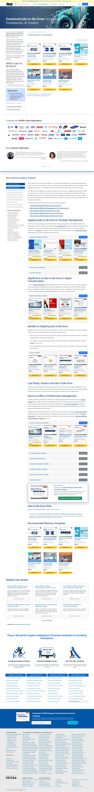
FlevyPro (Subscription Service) (12, 747)
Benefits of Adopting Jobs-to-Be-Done (15, 194)
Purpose (10, 237)
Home (7, 7)
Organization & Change (11, 740)
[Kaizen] (65, 244)
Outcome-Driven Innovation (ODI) (31, 55)
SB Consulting (31, 84)
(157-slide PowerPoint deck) (46, 213)
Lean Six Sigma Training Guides (61, 782)
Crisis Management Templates (28, 766)
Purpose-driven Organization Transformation (63, 368)
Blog (16, 766)
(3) (47, 34)
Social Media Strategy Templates (76, 698)
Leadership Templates (52, 690)
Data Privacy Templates (43, 739)
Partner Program (9, 763)
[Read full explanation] (57, 517)
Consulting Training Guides (44, 784)
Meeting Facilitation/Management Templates (63, 748)
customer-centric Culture (81, 411)
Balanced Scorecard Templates (33, 701)
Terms (10, 766)
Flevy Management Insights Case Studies (16, 207)
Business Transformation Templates (29, 750)
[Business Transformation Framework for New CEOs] (50, 430)
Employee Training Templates (54, 688)
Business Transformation (13, 212)
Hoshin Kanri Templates (43, 758)
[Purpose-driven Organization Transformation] (65, 360)
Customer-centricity (12, 222)
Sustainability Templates (76, 765)
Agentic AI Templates (26, 734)
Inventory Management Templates (45, 770)
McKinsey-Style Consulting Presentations (80, 779)
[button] (45, 166)
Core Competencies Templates (12, 696)
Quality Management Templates (33, 688)
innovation (38, 230)
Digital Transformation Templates (76, 683)
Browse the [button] (40, 4)
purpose (32, 343)
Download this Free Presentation (70, 498)
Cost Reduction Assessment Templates (30, 765)
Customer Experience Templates (76, 693)
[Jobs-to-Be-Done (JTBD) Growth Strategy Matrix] (49, 48)
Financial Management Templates (76, 690)
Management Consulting (27, 786)
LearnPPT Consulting (33, 59)
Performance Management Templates (14, 677)
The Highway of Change (65, 313)
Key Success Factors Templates (13, 701)
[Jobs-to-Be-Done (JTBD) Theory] (65, 48)
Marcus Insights (58, 786)
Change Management (12, 215)
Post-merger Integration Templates (34, 696)
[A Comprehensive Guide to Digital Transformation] (65, 303)
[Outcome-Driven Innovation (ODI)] (34, 48)
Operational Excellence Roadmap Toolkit (80, 251)
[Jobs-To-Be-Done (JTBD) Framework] (81, 48)
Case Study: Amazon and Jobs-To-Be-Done (16, 197)
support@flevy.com (14, 768)
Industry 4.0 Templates (43, 763)
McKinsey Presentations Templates (62, 747)
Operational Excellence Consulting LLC (53, 254)
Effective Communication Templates (55, 685)
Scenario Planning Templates (77, 747)
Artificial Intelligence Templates (75, 680)
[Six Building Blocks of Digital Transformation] (80, 303)
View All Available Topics (74, 701)
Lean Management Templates (33, 685)
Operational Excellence (13, 232)
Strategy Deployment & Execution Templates (80, 758)
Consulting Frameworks (11, 743)
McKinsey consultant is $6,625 (17, 94)
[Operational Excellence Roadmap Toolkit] (80, 244)
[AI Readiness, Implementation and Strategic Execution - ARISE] (50, 303)
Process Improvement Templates (61, 763)
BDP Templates (25, 740)
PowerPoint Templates (11, 745)
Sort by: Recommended (82, 40)
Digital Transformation (12, 225)
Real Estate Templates (59, 773)
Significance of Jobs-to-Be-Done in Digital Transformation (16, 192)
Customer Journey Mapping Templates (77, 696)
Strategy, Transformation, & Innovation (30, 7)
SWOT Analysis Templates (77, 744)
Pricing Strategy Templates (11, 685)
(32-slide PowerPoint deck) (49, 208)
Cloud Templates (25, 753)
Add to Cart (34, 64)
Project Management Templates (33, 683)
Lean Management (59, 781)
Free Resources (58, 779)
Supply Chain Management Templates (35, 680)
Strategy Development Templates (13, 688)
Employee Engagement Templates (55, 696)
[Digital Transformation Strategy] (35, 303)
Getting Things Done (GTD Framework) (64, 81)
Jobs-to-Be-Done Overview (13, 187)
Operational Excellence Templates (34, 677)
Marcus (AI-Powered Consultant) (12, 761)
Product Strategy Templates (60, 766)
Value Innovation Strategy (77, 786)
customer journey (62, 226)
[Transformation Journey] (80, 430)
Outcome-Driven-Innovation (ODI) (47, 81)
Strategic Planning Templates (12, 680)
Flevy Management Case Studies (21, 624)
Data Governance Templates (44, 737)
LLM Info (57, 784)
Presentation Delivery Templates (76, 677)
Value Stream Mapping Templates (78, 773)
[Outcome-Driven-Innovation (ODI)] (49, 74)
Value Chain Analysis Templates (78, 770)
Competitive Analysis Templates (28, 757)
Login (79, 4)
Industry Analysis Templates (44, 765)
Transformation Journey (80, 436)
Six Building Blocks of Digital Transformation (80, 310)
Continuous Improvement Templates (29, 758)
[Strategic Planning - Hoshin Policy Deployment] (50, 244)
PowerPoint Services (10, 752)
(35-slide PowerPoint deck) (45, 205)
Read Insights (83, 237)
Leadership (10, 230)
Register (85, 4)
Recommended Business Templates (14, 204)
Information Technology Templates (45, 766)
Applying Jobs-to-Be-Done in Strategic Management (16, 190)
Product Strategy (75, 781)
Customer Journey (12, 217)
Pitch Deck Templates (59, 755)
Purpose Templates (59, 770)
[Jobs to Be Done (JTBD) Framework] (34, 74)
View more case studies (47, 620)
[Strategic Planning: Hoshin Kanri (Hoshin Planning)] (35, 244)
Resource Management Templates (78, 736)
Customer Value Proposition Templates (30, 773)
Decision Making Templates (12, 698)
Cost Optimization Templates (28, 763)
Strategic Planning (17, 237)
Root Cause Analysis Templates (78, 740)
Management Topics (10, 760)
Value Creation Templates (77, 771)
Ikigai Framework (48, 366)
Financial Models (10, 742)
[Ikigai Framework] (50, 360)
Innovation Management (13, 227)
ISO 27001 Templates (43, 761)
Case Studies (41, 781)
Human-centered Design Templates (46, 760)
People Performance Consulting (66, 84)
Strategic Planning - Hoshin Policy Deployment (49, 252)
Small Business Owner (76, 782)
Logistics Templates (59, 737)
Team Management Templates (54, 698)
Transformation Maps (64, 436)
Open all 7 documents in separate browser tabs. (40, 94)
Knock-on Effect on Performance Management (16, 199)
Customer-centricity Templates (45, 734)
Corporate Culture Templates (54, 683)
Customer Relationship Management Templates (30, 771)
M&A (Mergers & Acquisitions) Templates (14, 690)
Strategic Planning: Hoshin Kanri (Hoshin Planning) (34, 252)
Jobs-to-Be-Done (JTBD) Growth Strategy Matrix (49, 55)
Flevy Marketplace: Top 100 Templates (13, 734)
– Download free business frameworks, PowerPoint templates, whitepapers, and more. (47, 1)
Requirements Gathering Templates (79, 734)
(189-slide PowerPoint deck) (46, 215)
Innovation (21, 225)
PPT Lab (77, 313)
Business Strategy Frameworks (45, 779)
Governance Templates (43, 753)
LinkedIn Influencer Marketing (12, 765)
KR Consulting (48, 313)
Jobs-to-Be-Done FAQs (12, 202)
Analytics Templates (26, 737)
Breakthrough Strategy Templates (29, 744)
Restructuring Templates (76, 737)
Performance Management (13, 235)
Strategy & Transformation (15, 675)
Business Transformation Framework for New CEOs (49, 438)
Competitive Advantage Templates (29, 755)
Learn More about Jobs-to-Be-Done (15, 85)
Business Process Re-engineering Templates (36, 690)
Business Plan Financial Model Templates (78, 685)
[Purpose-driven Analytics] (80, 360)
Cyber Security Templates (44, 736)
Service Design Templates (77, 748)
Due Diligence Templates (44, 744)
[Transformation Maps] (65, 430)
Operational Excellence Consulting (82, 59)
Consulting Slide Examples (44, 782)
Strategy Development (12, 240)
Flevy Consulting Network (11, 750)
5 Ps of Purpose (33, 366)
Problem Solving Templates (60, 761)
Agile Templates (25, 736)
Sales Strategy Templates (77, 745)
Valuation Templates (76, 768)
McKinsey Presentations (74, 688)
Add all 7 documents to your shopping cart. (39, 95)
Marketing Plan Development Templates (14, 693)
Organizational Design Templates (55, 680)
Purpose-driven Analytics (78, 367)
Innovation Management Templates (46, 768)
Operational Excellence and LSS (28, 782)
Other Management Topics (78, 675)
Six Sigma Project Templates (77, 750)
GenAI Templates (42, 752)
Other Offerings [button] (53, 4)
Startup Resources (75, 784)
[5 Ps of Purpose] (35, 360)
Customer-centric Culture (13, 220)
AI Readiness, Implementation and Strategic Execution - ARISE (49, 311)
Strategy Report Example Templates (79, 761)
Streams (7, 748)
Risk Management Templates (33, 693)
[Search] (25, 4)
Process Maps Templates (60, 765)
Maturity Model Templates (53, 701)
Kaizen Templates (42, 771)
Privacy (13, 766)
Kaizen (60, 250)
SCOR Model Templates (76, 742)
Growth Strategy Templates (12, 683)
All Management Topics (15, 7)
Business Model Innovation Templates (29, 745)
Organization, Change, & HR (57, 675)
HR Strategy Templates (53, 693)
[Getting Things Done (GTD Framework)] (65, 74)
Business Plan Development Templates (30, 747)
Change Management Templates (55, 677)
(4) (34, 34)
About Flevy (61, 4)
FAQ (7, 766)
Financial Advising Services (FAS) (45, 786)
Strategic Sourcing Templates (33, 698)
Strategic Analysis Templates (77, 753)
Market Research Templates (60, 742)
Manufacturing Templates (60, 740)
